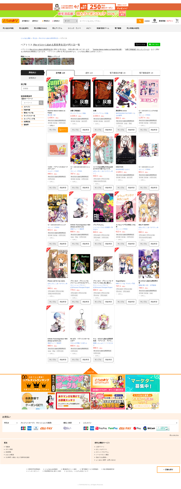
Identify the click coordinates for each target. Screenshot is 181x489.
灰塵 (94, 111)
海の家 (118, 49)
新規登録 (162, 21)
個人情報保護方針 (108, 469)
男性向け (46, 21)
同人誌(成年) (23, 28)
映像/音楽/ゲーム (103, 28)
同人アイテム (57, 28)
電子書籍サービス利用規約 (90, 469)
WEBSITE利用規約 (34, 469)
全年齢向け (25, 21)
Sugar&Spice (120, 281)
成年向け (35, 21)
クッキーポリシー (33, 471)
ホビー (88, 28)
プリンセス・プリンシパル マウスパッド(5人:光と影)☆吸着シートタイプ (103, 283)
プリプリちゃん (98, 225)
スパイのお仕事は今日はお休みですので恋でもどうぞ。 (103, 168)
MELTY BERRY (144, 225)
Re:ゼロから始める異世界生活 (49, 45)
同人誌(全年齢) (8, 28)
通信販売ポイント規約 (70, 469)
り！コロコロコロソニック (57, 225)
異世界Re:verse (121, 111)
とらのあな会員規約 (51, 469)
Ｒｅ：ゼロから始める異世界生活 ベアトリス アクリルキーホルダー (103, 341)
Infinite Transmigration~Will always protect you (80, 226)
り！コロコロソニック (146, 167)
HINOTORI (119, 167)
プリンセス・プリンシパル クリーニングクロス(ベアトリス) (80, 283)
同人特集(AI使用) (133, 28)
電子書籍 (118, 28)
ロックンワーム (143, 49)
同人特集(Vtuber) (40, 28)
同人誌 (35, 38)
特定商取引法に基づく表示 (52, 471)
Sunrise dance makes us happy (104, 49)
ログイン (169, 21)
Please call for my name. (56, 281)
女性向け (56, 21)
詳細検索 (147, 21)
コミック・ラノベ (74, 28)
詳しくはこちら (174, 435)
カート (63, 130)
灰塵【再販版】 (131, 49)
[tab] (89, 73)
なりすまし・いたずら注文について (77, 471)
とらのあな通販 (26, 38)
